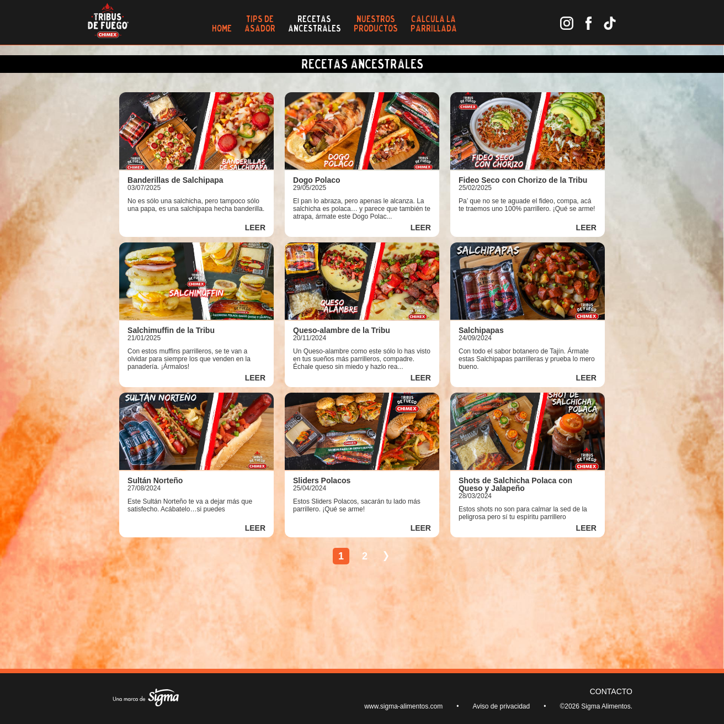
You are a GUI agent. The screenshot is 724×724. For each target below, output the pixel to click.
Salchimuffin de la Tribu (171, 330)
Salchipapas (481, 330)
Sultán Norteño (155, 480)
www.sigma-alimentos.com (403, 706)
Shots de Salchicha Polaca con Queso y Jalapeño (515, 484)
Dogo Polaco (316, 180)
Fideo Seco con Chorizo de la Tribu (523, 180)
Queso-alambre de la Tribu (341, 330)
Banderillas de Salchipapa (175, 180)
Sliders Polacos (321, 480)
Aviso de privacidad (501, 706)
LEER (255, 227)
